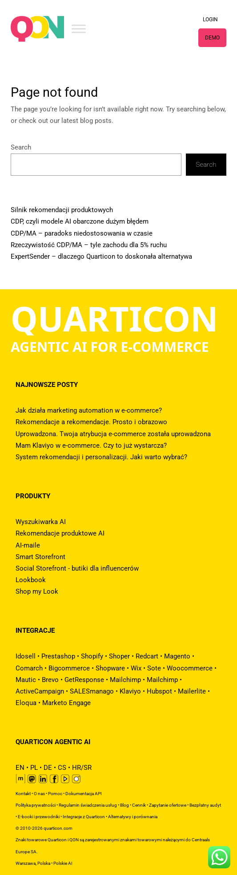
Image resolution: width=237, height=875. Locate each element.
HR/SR (82, 768)
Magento (177, 656)
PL (34, 768)
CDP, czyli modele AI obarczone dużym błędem (80, 221)
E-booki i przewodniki (39, 816)
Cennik (139, 805)
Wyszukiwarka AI (41, 522)
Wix (136, 668)
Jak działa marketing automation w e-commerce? (89, 410)
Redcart (147, 656)
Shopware (110, 668)
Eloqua (26, 703)
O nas (39, 793)
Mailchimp (125, 680)
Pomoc (55, 793)
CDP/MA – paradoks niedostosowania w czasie (82, 233)
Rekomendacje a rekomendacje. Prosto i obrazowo (91, 422)
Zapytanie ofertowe (167, 805)
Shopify (92, 656)
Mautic (26, 680)
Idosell (26, 656)
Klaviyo (130, 691)
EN (20, 768)
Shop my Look (37, 591)
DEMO (212, 38)
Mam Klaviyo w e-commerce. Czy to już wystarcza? (91, 445)
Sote (154, 668)
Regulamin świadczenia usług (88, 805)
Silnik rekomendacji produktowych (62, 210)
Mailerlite (192, 691)
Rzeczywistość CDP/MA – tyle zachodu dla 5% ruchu (89, 245)
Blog (124, 805)
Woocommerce (190, 668)
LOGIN (210, 19)
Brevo (50, 680)
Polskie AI (62, 863)
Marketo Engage (66, 703)
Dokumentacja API (83, 793)
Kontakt (23, 793)
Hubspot (159, 691)
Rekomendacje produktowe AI (60, 533)
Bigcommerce (69, 668)
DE (48, 768)
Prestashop (58, 656)
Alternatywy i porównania (132, 816)
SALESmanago (92, 691)
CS (62, 768)
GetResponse (84, 680)
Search (21, 147)
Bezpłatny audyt (205, 805)
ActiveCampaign (40, 691)
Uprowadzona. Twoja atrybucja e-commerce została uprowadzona (113, 434)
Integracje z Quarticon (84, 816)
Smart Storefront (40, 557)
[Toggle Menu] (79, 28)
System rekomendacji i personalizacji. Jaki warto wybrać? (101, 457)
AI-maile (28, 545)
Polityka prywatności (36, 805)
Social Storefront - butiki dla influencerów (77, 568)
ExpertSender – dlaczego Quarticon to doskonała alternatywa (101, 256)
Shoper (119, 656)
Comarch (29, 668)
